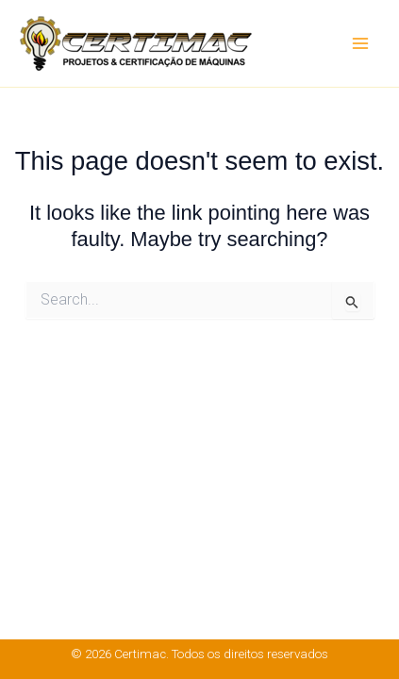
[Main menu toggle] (360, 43)
